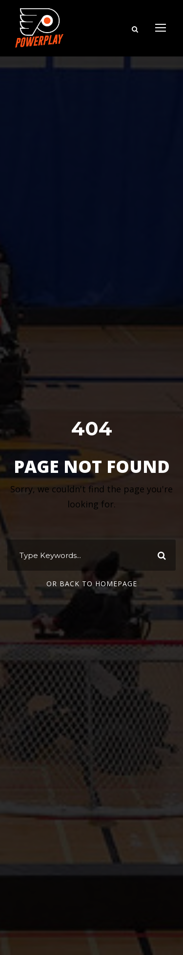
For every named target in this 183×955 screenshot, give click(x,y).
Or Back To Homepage (91, 583)
